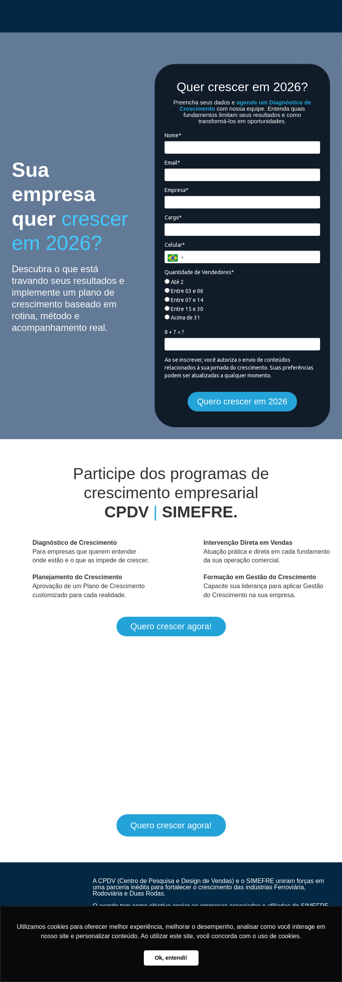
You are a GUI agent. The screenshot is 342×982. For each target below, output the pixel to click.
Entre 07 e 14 (184, 300)
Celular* (175, 245)
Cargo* (173, 217)
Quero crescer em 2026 (242, 401)
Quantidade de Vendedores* (199, 272)
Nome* (173, 135)
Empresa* (176, 190)
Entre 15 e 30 (184, 309)
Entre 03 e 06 (184, 291)
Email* (172, 163)
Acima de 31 (182, 317)
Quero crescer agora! (171, 626)
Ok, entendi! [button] (171, 958)
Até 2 (174, 282)
